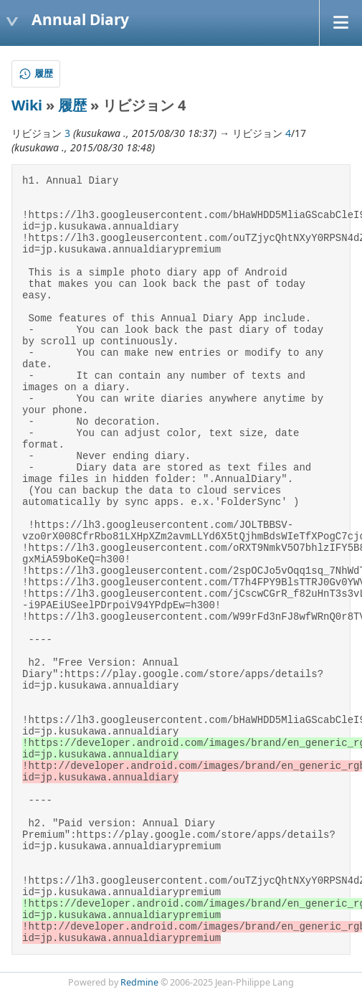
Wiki (26, 105)
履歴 (72, 105)
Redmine (139, 982)
